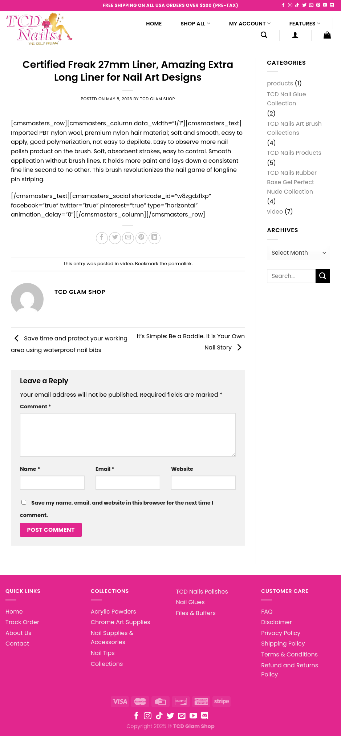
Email (105, 469)
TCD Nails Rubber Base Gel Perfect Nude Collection (292, 182)
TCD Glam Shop (157, 99)
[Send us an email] (311, 5)
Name (30, 469)
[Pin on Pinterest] (141, 238)
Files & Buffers (196, 613)
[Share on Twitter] (115, 238)
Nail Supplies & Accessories (112, 638)
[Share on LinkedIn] (155, 238)
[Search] (264, 35)
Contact (17, 643)
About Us (18, 633)
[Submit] (323, 276)
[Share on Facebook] (102, 238)
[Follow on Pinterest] (318, 5)
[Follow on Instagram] (290, 5)
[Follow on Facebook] (283, 5)
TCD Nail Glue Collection (286, 99)
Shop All (195, 23)
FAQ (266, 611)
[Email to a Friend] (128, 238)
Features (304, 23)
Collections (107, 664)
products (280, 83)
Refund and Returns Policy (289, 670)
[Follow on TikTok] (297, 5)
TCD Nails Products (294, 153)
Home (154, 23)
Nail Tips (103, 653)
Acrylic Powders (113, 611)
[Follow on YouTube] (325, 5)
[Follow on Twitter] (304, 5)
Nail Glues (190, 602)
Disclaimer (276, 622)
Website (182, 469)
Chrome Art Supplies (120, 622)
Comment (35, 406)
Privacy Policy (280, 633)
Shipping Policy (283, 643)
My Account (250, 23)
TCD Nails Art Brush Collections (294, 128)
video (126, 263)
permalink (179, 263)
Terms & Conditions (289, 654)
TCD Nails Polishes (202, 591)
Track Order (22, 622)
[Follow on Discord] (332, 5)
